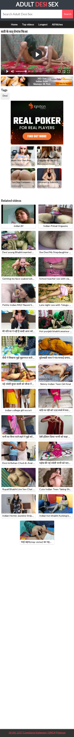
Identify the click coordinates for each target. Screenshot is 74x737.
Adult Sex (37, 4)
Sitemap (61, 732)
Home (14, 24)
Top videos (28, 24)
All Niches (57, 24)
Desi (5, 95)
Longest (43, 24)
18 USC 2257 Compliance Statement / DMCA (32, 732)
